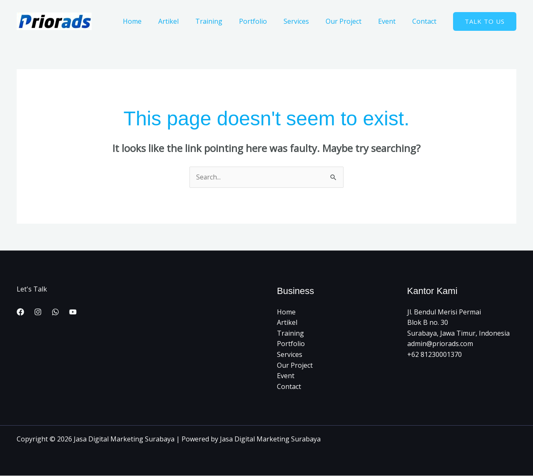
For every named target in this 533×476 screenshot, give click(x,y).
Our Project (352, 21)
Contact (426, 21)
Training (227, 21)
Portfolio (268, 21)
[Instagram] (38, 312)
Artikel (190, 21)
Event (392, 21)
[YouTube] (73, 312)
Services (308, 21)
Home (157, 21)
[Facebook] (20, 312)
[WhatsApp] (55, 312)
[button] (484, 21)
